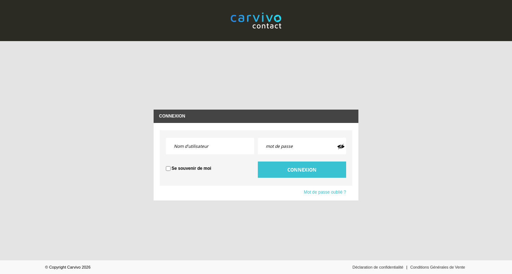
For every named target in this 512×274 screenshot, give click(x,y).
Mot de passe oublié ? (325, 192)
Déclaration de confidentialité (377, 267)
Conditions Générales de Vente (437, 267)
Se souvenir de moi (191, 168)
